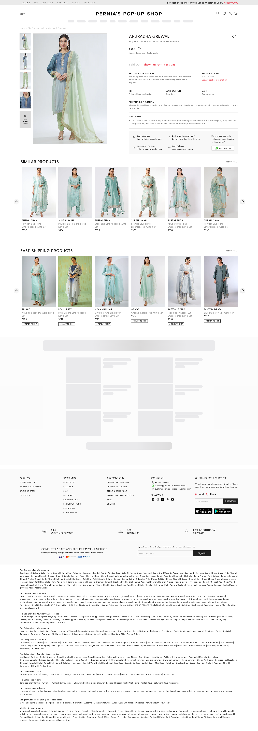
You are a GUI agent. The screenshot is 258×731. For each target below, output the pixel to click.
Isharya (38, 616)
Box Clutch (207, 663)
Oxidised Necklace (223, 660)
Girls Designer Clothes (30, 674)
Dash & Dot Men (34, 596)
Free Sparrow (138, 691)
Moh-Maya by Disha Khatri (55, 616)
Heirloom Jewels (179, 657)
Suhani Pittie (25, 622)
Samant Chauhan (113, 582)
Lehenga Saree (79, 634)
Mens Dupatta (57, 645)
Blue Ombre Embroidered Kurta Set (72, 314)
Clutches (66, 663)
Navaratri (77, 703)
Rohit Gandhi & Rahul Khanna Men (84, 605)
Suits (71, 642)
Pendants (193, 657)
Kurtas (64, 642)
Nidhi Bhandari (108, 620)
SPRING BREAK (141, 605)
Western (138, 645)
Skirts (218, 631)
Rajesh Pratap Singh (30, 579)
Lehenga (45, 674)
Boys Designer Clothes (30, 683)
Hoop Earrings (188, 660)
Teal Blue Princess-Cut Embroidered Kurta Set (180, 314)
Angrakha (32, 645)
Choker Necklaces (205, 660)
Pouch (86, 663)
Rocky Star (158, 573)
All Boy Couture (197, 691)
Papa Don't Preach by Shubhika (178, 576)
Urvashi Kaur (27, 588)
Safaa (135, 585)
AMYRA (169, 620)
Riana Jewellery (35, 620)
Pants (77, 642)
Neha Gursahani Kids (156, 691)
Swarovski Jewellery (29, 660)
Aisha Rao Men (64, 602)
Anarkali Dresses (112, 674)
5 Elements (122, 620)
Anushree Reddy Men (219, 599)
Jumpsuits (24, 634)
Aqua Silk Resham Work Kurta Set (38, 314)
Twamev (221, 596)
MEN (36, 2)
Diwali (22, 703)
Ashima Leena (229, 579)
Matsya (70, 585)
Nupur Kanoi (156, 576)
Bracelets (51, 657)
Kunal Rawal (209, 596)
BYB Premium (26, 694)
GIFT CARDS (68, 495)
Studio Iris (191, 585)
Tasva (22, 596)
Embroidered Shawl (29, 666)
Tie (32, 648)
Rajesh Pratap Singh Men (116, 596)
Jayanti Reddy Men (205, 605)
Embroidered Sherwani (95, 683)
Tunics (135, 631)
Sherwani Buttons (189, 642)
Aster (152, 616)
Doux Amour (79, 620)
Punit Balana (214, 576)
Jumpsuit (69, 645)
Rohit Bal (87, 579)
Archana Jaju (124, 585)
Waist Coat (96, 642)
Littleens (171, 691)
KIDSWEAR (62, 2)
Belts (39, 663)
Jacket (110, 683)
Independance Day (41, 703)
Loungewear (93, 645)
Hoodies (134, 642)
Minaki (23, 620)
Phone (213, 494)
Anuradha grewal (149, 36)
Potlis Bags (55, 663)
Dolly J (125, 573)
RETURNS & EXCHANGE (117, 486)
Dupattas (46, 634)
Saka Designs (183, 691)
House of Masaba (28, 585)
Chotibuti (57, 691)
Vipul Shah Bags (156, 620)
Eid (52, 703)
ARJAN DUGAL (78, 602)
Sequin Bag (195, 663)
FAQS (109, 499)
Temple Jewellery (81, 660)
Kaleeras (111, 657)
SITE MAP (111, 504)
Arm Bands (157, 657)
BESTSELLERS (69, 482)
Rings (59, 657)
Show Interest (153, 64)
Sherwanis (82, 631)
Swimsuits (35, 634)
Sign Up (202, 553)
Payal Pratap (200, 576)
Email (199, 494)
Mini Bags (159, 663)
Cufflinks (121, 645)
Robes (143, 642)
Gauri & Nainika (63, 576)
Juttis (46, 663)
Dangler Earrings (153, 660)
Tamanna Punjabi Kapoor (209, 585)
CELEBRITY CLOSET (72, 499)
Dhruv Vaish (48, 596)
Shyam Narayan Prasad (162, 582)
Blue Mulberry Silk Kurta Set (219, 312)
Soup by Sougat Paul (212, 582)
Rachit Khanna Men (28, 602)
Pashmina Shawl (221, 663)
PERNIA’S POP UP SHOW (30, 486)
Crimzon (61, 622)
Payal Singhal (173, 579)
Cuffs (42, 657)
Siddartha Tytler (143, 579)
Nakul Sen (144, 576)
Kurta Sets (44, 631)
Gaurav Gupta (188, 579)
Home (22, 28)
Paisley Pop (221, 620)
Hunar (159, 616)
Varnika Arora (76, 616)
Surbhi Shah (127, 582)
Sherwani (55, 642)
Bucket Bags (147, 663)
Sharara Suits (79, 674)
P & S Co (35, 691)
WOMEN (26, 2)
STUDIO (76, 2)
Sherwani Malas (108, 645)
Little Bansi (46, 691)
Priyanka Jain (195, 582)
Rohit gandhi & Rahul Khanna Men (153, 596)
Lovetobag (67, 620)
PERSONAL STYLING (72, 504)
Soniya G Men (126, 605)
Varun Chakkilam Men (226, 605)
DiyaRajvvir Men (94, 602)
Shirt (125, 683)
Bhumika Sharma (95, 582)
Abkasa (52, 602)
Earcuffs (120, 657)
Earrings (34, 657)
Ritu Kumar (76, 579)
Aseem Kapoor (41, 588)
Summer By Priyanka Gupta (198, 573)
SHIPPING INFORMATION (118, 482)
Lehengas (24, 631)
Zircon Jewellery (47, 660)
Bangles (67, 657)
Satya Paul (66, 573)
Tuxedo (23, 645)
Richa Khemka (145, 585)
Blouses (67, 634)
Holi (29, 703)
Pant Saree (105, 634)
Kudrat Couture (157, 602)
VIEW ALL (231, 161)
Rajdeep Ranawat (229, 576)
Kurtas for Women (67, 631)
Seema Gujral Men (110, 605)
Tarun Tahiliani (159, 579)
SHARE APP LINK (230, 501)
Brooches (39, 648)
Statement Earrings (135, 660)
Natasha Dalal (39, 573)
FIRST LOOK (89, 2)
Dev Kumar (89, 599)
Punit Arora (25, 605)
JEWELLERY (47, 2)
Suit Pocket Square (120, 642)
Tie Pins (106, 642)
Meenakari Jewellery (208, 657)
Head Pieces (131, 657)
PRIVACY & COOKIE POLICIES (120, 495)
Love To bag (90, 616)
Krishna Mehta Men (105, 599)
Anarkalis (34, 631)
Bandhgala (44, 645)
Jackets (226, 631)
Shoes (24, 663)
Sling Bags (118, 663)
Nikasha (23, 582)
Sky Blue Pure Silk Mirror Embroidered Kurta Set (108, 314)
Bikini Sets (209, 631)
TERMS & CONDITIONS (117, 491)
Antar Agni (78, 573)
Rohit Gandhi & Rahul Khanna (106, 579)
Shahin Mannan (230, 585)
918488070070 (231, 2)
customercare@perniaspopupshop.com (173, 489)
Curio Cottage (26, 616)
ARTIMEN (43, 602)
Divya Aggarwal (142, 582)
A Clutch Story (93, 620)
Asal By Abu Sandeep (110, 573)
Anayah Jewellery (52, 620)
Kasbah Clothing (141, 602)
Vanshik (133, 596)
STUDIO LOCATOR (28, 491)
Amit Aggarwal (59, 582)
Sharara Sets (110, 631)
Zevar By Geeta (171, 616)
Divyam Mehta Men (94, 596)
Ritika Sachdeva (40, 622)
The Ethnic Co (40, 599)
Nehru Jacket (37, 642)
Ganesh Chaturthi (102, 703)
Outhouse (125, 616)
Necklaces (24, 657)
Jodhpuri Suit (226, 642)
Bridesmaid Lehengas (150, 631)
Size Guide (169, 64)
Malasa (99, 585)
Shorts (150, 642)
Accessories (80, 645)
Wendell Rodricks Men (160, 605)
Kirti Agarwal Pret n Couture (219, 691)
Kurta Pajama (212, 642)
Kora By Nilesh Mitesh (29, 608)
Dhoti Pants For (137, 674)
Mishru (135, 576)
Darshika (79, 599)
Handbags (76, 663)
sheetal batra (176, 309)
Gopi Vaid (229, 582)
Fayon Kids (25, 691)
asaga (135, 309)
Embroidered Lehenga (61, 674)
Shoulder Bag (182, 663)
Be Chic (131, 620)
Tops (120, 631)
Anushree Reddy (91, 573)
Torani (78, 585)
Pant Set (211, 645)
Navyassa (101, 691)
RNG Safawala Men (58, 605)
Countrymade (62, 596)
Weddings (139, 703)
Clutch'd (115, 616)
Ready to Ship (118, 634)
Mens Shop (182, 645)
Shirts (46, 642)
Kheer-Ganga (26, 599)
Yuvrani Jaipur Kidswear (118, 691)
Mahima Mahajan (123, 576)
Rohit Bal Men (177, 596)
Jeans (201, 642)
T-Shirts (158, 642)
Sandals (32, 663)
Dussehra (88, 703)
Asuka (199, 596)
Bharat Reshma (66, 599)
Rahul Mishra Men (40, 605)
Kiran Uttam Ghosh (104, 576)
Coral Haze (142, 620)
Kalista (90, 576)
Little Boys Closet (87, 691)
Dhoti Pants (167, 631)
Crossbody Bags (132, 663)
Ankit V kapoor (77, 596)
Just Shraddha (210, 616)
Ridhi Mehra (230, 573)
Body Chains (144, 657)
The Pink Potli (103, 616)
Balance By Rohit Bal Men (183, 605)
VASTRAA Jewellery (140, 616)
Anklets (167, 657)
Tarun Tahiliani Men (177, 599)
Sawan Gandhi (58, 585)
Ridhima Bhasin (62, 579)
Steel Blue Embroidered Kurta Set (110, 225)
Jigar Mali (163, 585)
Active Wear (222, 645)
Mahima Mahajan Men (176, 602)
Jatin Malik (203, 599)
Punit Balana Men (139, 599)
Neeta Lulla (45, 582)
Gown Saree (93, 634)
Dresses (92, 631)
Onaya (51, 576)
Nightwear (57, 634)
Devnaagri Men (122, 599)
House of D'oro (225, 616)
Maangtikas (99, 657)
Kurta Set (91, 674)
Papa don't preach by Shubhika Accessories (194, 620)
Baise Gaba (217, 573)
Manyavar (24, 576)
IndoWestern (149, 645)
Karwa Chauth (152, 703)
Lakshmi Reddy (70, 691)
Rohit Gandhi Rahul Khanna (209, 579)
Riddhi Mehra (48, 579)
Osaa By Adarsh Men (173, 573)
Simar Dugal (88, 585)
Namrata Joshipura (77, 582)
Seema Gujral (128, 579)
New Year (165, 703)
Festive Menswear (197, 645)
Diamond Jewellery (100, 660)
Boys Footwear (155, 683)
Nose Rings (88, 657)
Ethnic (130, 645)
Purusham (52, 599)
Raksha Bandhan (63, 703)
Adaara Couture (177, 585)
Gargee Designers (111, 602)
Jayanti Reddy (78, 576)
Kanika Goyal (181, 582)
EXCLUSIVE (68, 486)
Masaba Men (194, 602)
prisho (26, 309)
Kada (234, 660)
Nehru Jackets (66, 683)
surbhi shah (29, 220)
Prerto (52, 622)
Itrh (155, 585)
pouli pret (65, 309)
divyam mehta (213, 309)
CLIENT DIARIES (70, 512)
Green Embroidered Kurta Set (147, 312)
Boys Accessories (171, 683)
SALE (65, 491)
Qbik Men (192, 599)
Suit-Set (175, 642)
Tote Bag (170, 663)
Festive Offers (133, 634)
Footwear (24, 648)
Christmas (128, 703)
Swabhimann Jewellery (191, 616)
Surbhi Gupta (110, 585)
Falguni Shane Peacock (140, 573)
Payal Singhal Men (218, 602)
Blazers (167, 642)
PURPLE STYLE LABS (28, 482)
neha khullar (103, 309)
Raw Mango (25, 573)
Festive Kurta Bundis (166, 645)
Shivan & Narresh (38, 576)
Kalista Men (126, 602)
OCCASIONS (69, 508)
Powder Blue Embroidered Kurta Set (72, 225)
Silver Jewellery (118, 660)
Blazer (118, 683)
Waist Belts (95, 663)
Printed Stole (45, 666)
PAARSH (205, 602)
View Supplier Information (214, 80)
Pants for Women (182, 631)
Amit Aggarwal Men (158, 599)
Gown (100, 631)
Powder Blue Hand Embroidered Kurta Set (34, 225)
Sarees (54, 631)
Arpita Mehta (44, 585)
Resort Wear (197, 631)
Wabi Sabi (190, 596)
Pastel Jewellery (64, 660)
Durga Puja (117, 703)
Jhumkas (167, 660)
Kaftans (127, 631)
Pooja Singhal (53, 573)
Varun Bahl (34, 582)
